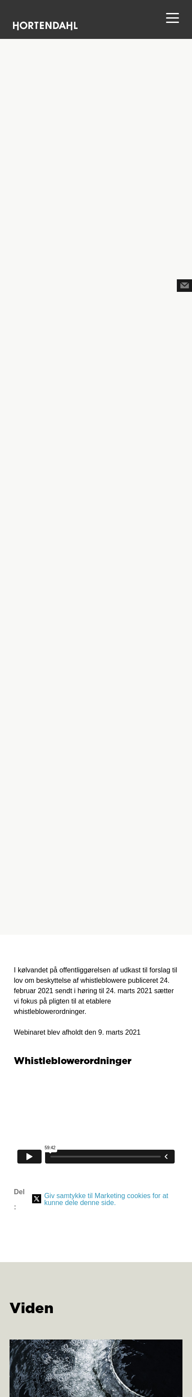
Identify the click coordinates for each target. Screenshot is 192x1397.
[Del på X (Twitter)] (36, 1199)
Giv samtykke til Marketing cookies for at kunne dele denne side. (106, 1199)
